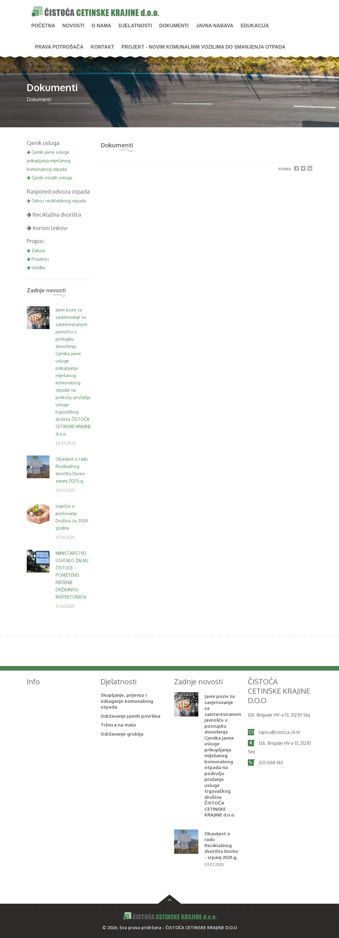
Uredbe (36, 267)
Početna (43, 25)
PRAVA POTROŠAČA (59, 47)
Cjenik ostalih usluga (49, 177)
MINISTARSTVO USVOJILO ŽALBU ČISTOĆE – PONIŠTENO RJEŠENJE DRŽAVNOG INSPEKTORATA (72, 575)
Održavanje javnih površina (130, 716)
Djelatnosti (135, 25)
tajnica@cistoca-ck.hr (279, 732)
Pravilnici (38, 259)
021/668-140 (271, 762)
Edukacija (255, 25)
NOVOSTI (73, 25)
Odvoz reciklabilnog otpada (56, 200)
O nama (101, 25)
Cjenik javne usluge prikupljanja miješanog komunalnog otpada (48, 160)
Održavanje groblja (122, 734)
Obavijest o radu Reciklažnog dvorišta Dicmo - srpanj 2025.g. (221, 845)
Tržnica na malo (118, 725)
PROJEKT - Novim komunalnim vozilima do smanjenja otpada (204, 47)
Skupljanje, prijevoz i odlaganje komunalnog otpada (127, 701)
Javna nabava (214, 25)
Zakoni (36, 250)
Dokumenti (174, 25)
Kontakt (102, 47)
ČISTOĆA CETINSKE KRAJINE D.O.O (201, 927)
